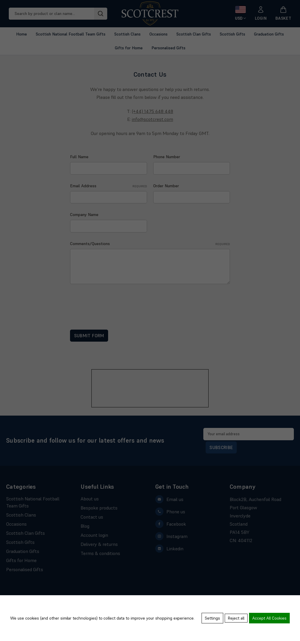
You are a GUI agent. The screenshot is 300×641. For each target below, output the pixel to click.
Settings (210, 619)
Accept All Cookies (269, 619)
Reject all (235, 619)
